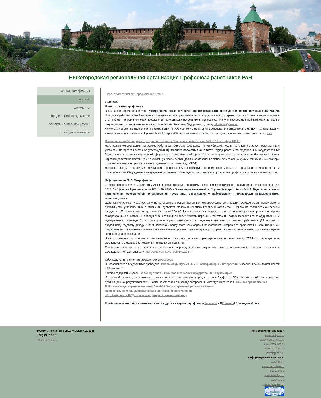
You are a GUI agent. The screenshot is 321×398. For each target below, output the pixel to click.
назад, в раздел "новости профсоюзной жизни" (134, 94)
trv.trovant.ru (277, 370)
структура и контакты (74, 132)
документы (82, 107)
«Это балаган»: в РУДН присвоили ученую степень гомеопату (146, 295)
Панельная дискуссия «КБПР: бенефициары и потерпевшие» (200, 264)
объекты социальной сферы (69, 124)
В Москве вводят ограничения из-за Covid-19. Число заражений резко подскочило (159, 286)
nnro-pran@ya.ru (47, 339)
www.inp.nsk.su (275, 353)
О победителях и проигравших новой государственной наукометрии (186, 273)
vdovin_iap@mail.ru (226, 124)
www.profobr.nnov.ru (272, 339)
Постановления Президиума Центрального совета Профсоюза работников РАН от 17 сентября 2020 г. (172, 141)
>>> (269, 133)
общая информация (75, 91)
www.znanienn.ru (274, 348)
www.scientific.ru (274, 375)
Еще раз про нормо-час (251, 282)
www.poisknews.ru (273, 366)
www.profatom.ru (274, 344)
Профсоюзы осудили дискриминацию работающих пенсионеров (148, 290)
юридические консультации (70, 116)
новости (84, 99)
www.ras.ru (277, 361)
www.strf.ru (277, 379)
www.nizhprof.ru (274, 335)
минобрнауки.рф (273, 384)
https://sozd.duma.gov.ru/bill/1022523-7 (168, 251)
